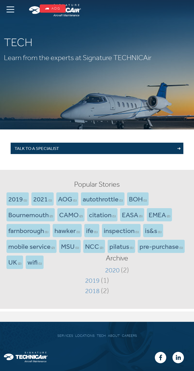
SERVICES (65, 335)
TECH (101, 335)
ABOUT (114, 335)
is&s (151, 230)
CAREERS (129, 335)
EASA (130, 215)
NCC (92, 246)
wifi (32, 262)
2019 (15, 199)
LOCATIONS (85, 335)
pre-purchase (159, 246)
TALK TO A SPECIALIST (37, 148)
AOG (52, 8)
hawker (65, 230)
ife (89, 230)
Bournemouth (28, 215)
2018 (92, 290)
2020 (112, 270)
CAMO (69, 215)
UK (12, 262)
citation (100, 215)
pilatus (119, 246)
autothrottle (101, 199)
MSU (68, 246)
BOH (136, 199)
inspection (119, 230)
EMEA (157, 215)
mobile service (29, 246)
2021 (40, 199)
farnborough (26, 230)
